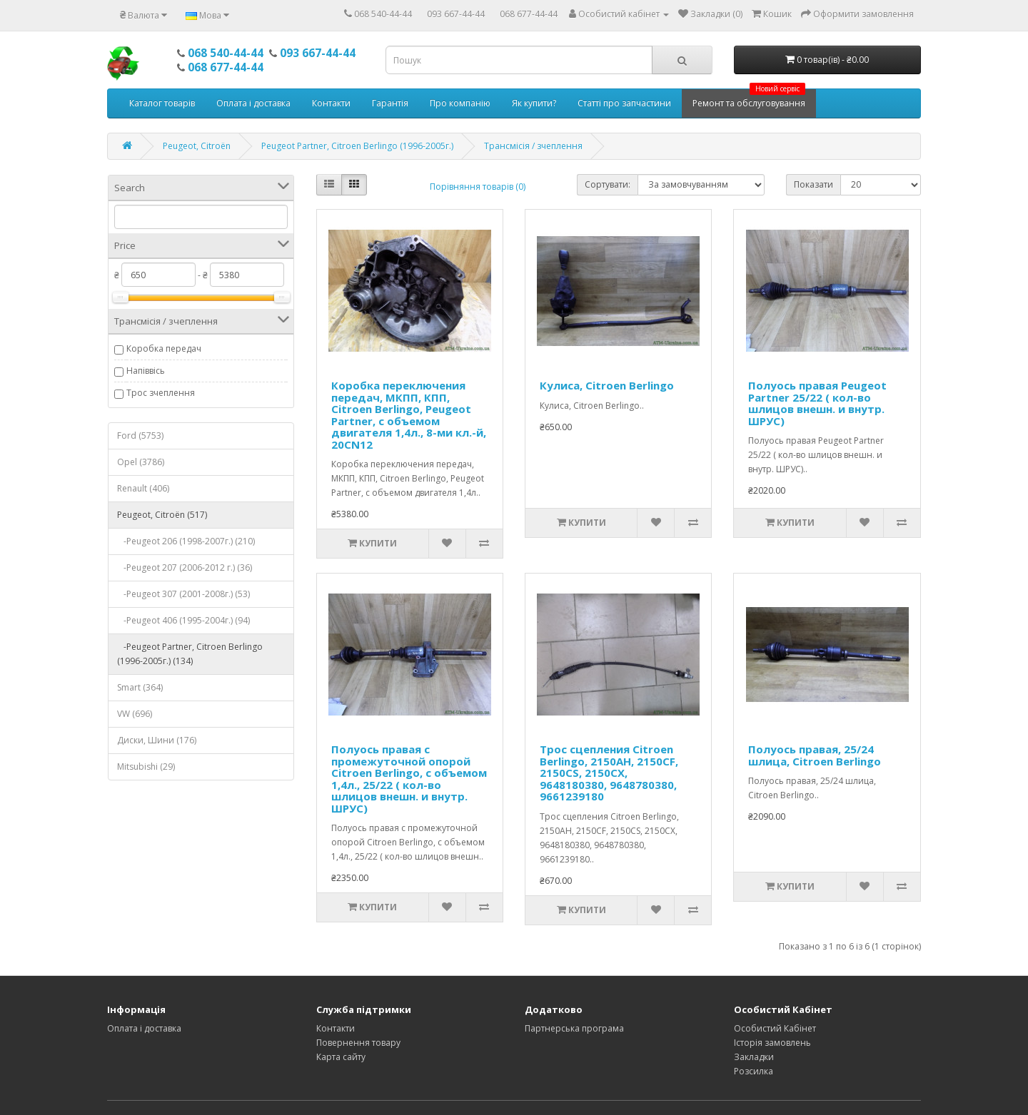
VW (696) (134, 714)
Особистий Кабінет (775, 1028)
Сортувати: (607, 184)
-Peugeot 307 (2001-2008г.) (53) (183, 594)
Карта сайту (341, 1057)
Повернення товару (358, 1043)
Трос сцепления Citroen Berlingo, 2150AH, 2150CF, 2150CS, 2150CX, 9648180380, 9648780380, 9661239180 (609, 772)
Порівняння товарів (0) (477, 186)
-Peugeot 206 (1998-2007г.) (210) (186, 541)
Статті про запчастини (624, 103)
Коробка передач (163, 348)
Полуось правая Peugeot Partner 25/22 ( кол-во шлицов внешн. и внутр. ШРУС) (817, 403)
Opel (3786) (140, 462)
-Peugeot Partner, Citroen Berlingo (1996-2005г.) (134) (190, 654)
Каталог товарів (162, 103)
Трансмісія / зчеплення (533, 146)
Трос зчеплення (160, 393)
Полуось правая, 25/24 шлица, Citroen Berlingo (814, 755)
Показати (813, 184)
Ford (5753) (140, 435)
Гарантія (390, 103)
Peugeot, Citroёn (197, 146)
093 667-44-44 (456, 14)
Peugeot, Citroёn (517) (162, 515)
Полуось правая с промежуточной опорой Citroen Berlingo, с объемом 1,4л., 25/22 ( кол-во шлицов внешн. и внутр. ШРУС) (409, 778)
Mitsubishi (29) (146, 766)
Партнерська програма (574, 1028)
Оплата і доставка (253, 103)
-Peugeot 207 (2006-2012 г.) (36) (184, 567)
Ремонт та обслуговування (748, 99)
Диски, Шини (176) (156, 740)
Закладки (754, 1057)
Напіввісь (145, 371)
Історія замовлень (772, 1043)
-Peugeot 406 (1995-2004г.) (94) (183, 620)
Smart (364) (140, 687)
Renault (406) (143, 488)
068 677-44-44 (529, 14)
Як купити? (534, 103)
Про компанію (460, 103)
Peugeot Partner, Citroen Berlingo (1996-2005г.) (357, 146)
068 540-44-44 (383, 14)
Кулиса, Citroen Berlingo (607, 385)
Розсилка (753, 1071)
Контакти (331, 103)
